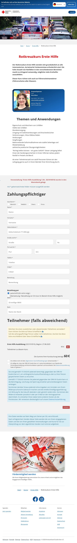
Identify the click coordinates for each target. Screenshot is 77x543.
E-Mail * (9, 267)
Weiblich (22, 204)
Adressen (60, 511)
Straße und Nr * (12, 238)
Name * (9, 207)
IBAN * (9, 298)
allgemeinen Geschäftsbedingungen (37, 361)
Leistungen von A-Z (45, 518)
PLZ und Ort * (11, 247)
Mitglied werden (26, 511)
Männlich (11, 204)
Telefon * (10, 258)
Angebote (42, 511)
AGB (58, 524)
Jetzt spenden (7, 511)
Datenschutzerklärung (63, 365)
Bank (8, 307)
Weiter (66, 407)
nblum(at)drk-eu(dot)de (37, 100)
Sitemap (59, 518)
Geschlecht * (11, 202)
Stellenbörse (25, 521)
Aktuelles (42, 514)
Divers (31, 204)
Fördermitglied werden (24, 474)
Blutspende (24, 524)
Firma (40, 204)
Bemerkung (10, 278)
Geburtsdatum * (12, 227)
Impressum (60, 527)
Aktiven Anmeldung (27, 514)
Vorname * (10, 218)
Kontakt (59, 514)
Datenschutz (61, 521)
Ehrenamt (24, 518)
